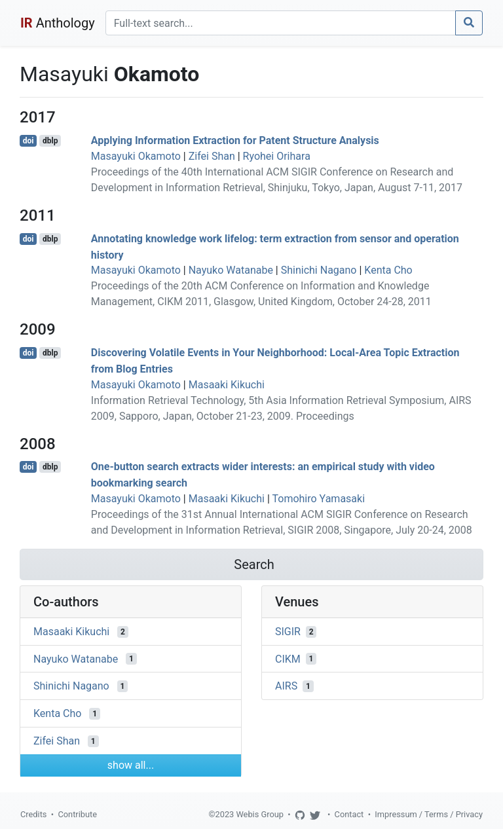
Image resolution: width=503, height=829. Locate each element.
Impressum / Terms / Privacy (429, 814)
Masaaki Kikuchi (227, 384)
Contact (349, 814)
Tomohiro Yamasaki (318, 498)
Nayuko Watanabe (231, 270)
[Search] (280, 22)
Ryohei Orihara (276, 156)
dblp (50, 140)
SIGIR (288, 631)
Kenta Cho (388, 270)
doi (28, 140)
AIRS (286, 686)
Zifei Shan (212, 156)
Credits (33, 814)
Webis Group (260, 814)
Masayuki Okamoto (136, 156)
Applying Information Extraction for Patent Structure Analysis (235, 140)
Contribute (77, 814)
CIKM (288, 658)
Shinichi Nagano (319, 270)
